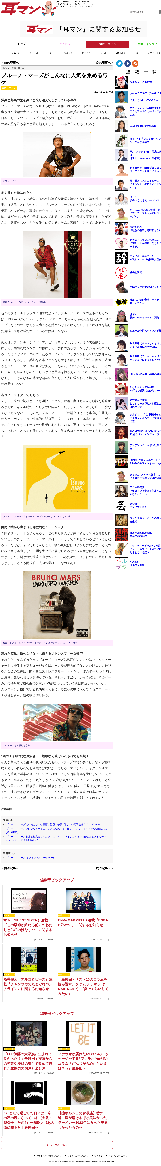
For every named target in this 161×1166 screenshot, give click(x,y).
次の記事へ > (104, 62)
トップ (21, 44)
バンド (51, 52)
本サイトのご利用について (48, 1156)
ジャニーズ (14, 52)
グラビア (86, 52)
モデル (103, 52)
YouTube (120, 52)
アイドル (64, 44)
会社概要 (98, 1156)
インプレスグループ (118, 1156)
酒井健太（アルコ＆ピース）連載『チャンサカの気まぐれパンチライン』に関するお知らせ (27, 984)
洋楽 (136, 52)
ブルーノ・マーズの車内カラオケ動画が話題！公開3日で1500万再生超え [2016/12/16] (53, 824)
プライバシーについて (77, 1156)
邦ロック (68, 52)
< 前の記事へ (10, 62)
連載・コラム (107, 44)
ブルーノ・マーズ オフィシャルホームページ (31, 857)
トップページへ (57, 1145)
